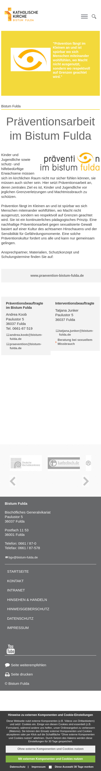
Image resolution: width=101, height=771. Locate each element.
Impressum (18, 628)
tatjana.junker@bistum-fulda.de (76, 333)
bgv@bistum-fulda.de (23, 557)
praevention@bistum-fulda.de (25, 346)
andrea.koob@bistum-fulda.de (26, 337)
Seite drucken (22, 674)
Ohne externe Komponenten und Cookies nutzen (50, 749)
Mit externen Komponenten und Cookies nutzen (50, 759)
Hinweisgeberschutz (28, 609)
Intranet (16, 590)
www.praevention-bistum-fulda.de (57, 275)
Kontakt (15, 581)
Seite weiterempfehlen (28, 665)
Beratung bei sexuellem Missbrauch (75, 342)
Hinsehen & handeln (27, 600)
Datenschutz (20, 618)
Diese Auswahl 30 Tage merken (74, 766)
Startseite (18, 571)
